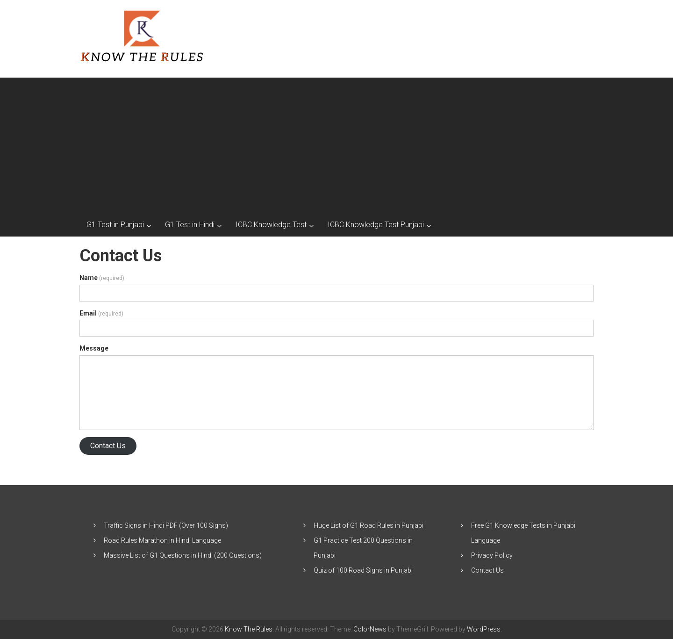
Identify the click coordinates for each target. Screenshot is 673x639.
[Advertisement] (336, 143)
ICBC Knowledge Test (271, 224)
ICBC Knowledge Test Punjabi (376, 224)
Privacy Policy (492, 555)
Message (93, 348)
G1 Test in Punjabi (115, 224)
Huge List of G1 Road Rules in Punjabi (368, 525)
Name (101, 277)
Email (101, 313)
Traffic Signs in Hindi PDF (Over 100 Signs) (166, 525)
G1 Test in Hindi (190, 224)
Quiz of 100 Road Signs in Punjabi (363, 570)
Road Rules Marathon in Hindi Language (162, 540)
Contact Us (108, 445)
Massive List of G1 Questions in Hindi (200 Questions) (183, 555)
